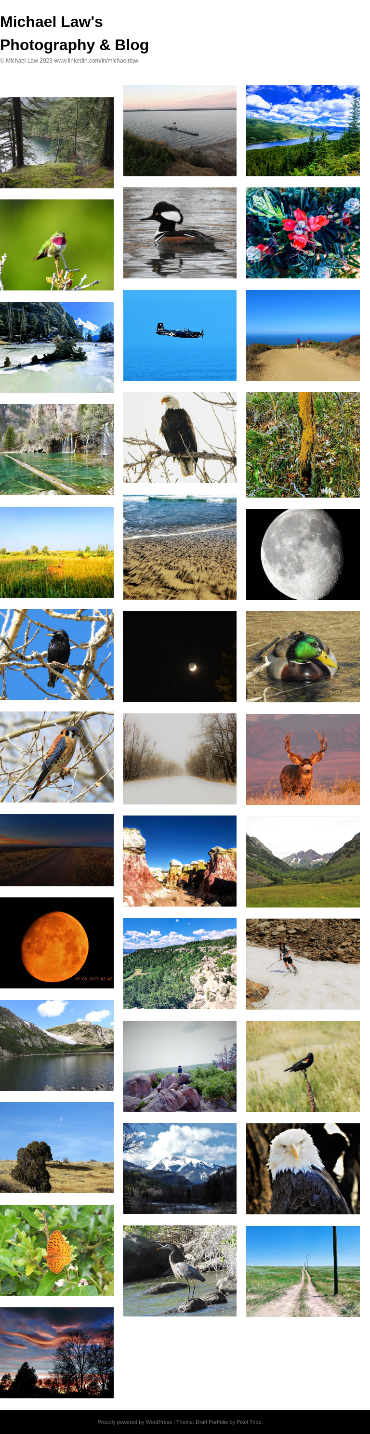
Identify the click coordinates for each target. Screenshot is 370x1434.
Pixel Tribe (249, 1422)
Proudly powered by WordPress (134, 1422)
